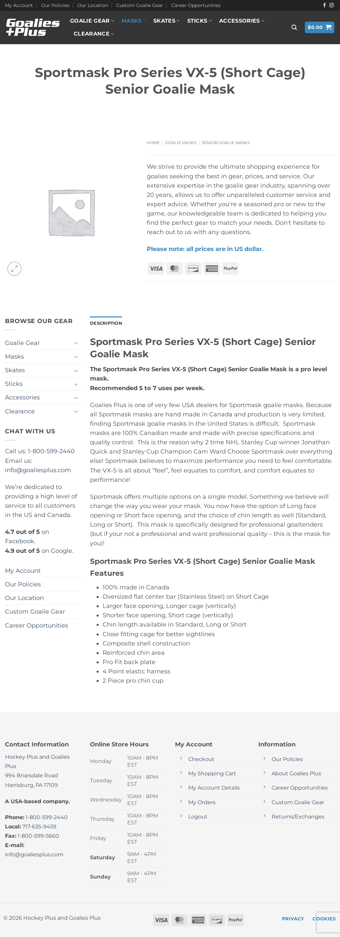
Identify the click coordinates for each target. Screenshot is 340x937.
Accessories (241, 21)
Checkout (201, 760)
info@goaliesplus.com (38, 470)
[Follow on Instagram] (331, 5)
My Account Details (214, 788)
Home (153, 142)
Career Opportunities (195, 5)
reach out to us (169, 231)
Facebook (19, 541)
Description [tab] (107, 323)
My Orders (201, 803)
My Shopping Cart (212, 774)
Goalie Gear (92, 21)
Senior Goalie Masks (226, 142)
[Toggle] (76, 343)
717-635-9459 (39, 827)
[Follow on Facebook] (324, 5)
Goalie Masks (180, 142)
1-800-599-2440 (51, 451)
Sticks (199, 21)
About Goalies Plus (296, 774)
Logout (198, 817)
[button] (294, 27)
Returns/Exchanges (298, 817)
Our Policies (55, 5)
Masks (134, 21)
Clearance (94, 34)
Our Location (92, 5)
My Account (19, 5)
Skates (166, 21)
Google (61, 550)
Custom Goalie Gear (139, 5)
